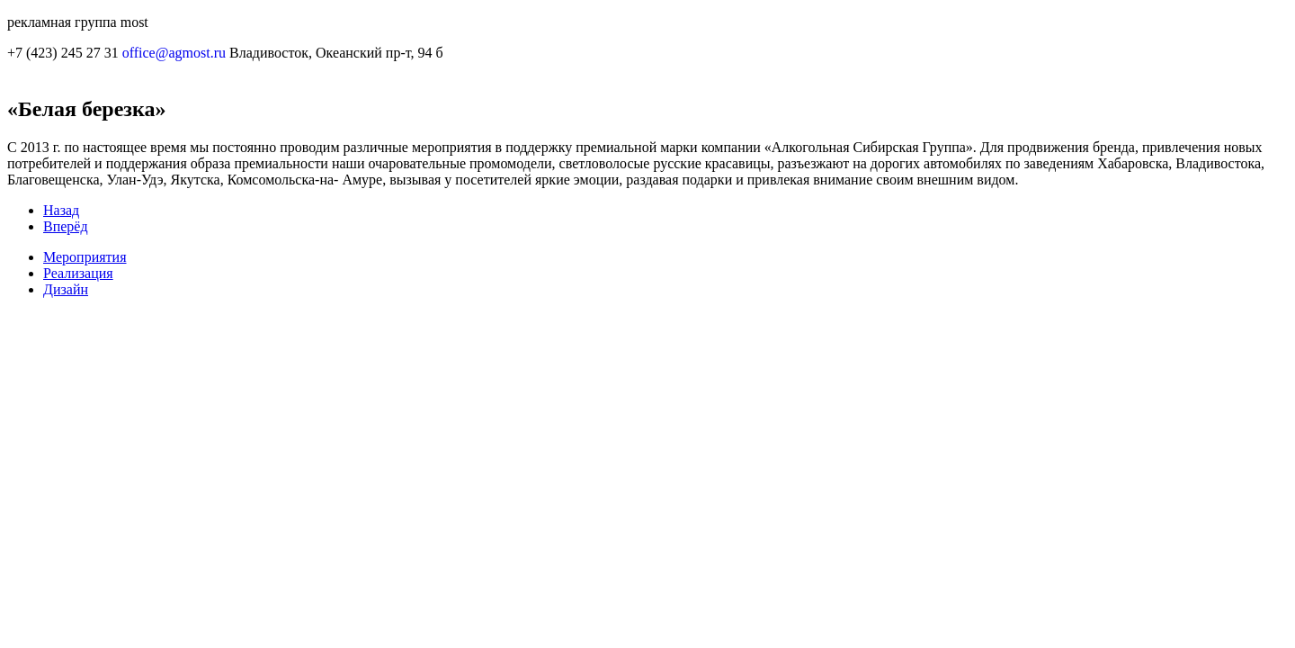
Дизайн (65, 289)
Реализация (78, 273)
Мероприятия (85, 257)
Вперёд (65, 226)
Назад (61, 210)
